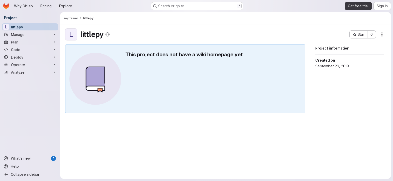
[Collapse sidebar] (30, 174)
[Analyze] (30, 72)
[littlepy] (30, 26)
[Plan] (30, 42)
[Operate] (30, 64)
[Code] (30, 49)
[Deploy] (30, 57)
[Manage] (30, 34)
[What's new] (30, 158)
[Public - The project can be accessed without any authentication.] (108, 34)
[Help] (30, 166)
